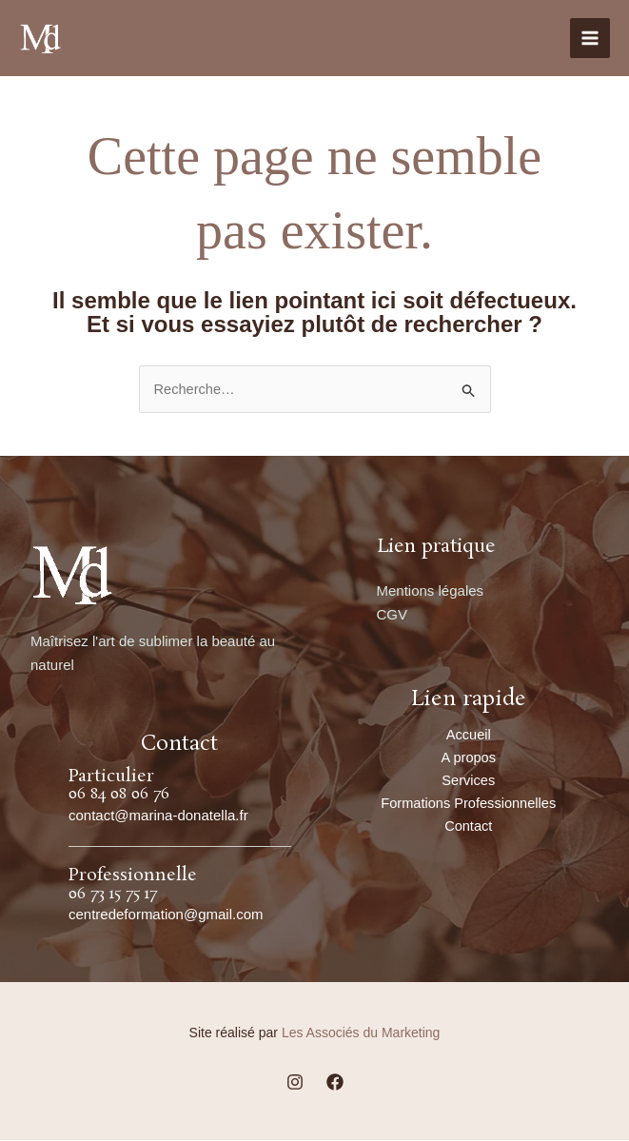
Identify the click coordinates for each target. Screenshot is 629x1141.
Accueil (468, 735)
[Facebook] (335, 1082)
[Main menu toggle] (590, 38)
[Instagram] (295, 1082)
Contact (468, 829)
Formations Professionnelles (469, 805)
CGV (392, 614)
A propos (469, 758)
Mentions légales (430, 591)
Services (468, 782)
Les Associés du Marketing (361, 1033)
